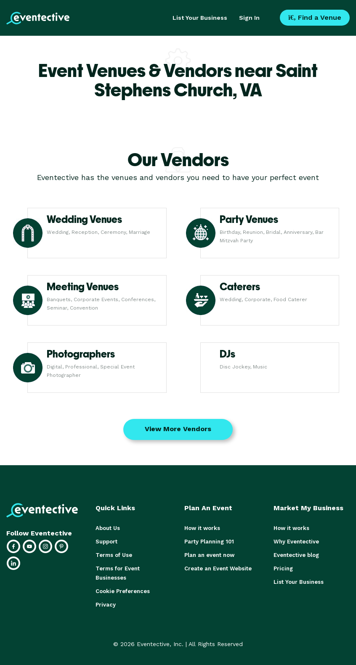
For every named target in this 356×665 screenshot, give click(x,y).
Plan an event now (209, 555)
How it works (202, 528)
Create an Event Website (218, 568)
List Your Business (200, 17)
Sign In (249, 17)
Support (106, 541)
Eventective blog (296, 555)
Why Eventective (296, 541)
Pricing (283, 568)
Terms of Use (114, 555)
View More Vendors (178, 429)
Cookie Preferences (123, 591)
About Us (108, 528)
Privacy (106, 604)
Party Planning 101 (209, 541)
